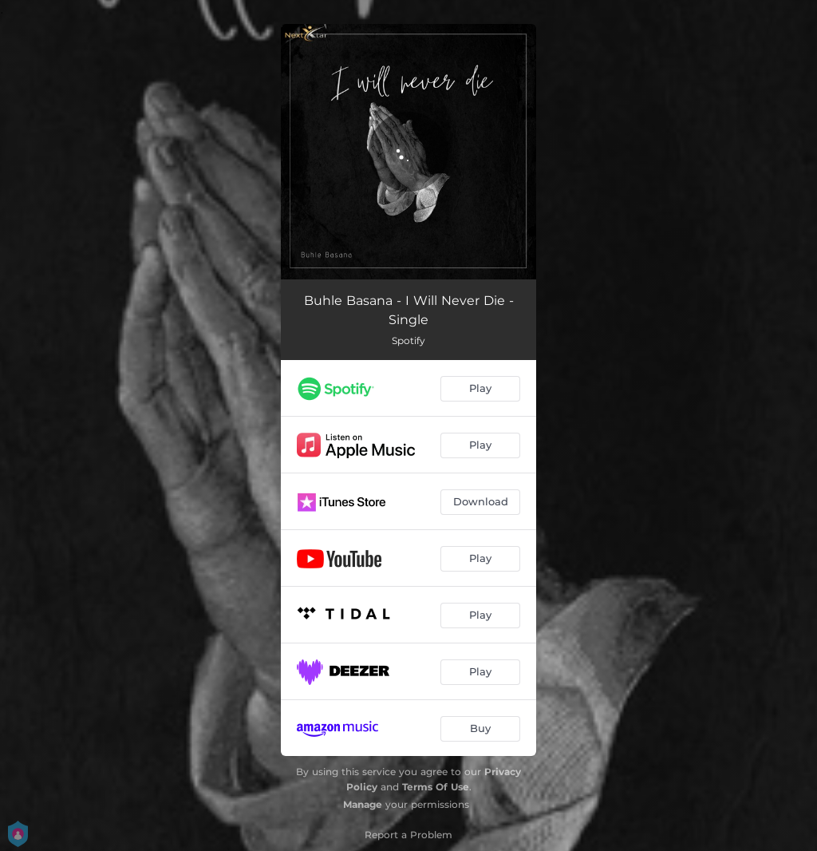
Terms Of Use (435, 787)
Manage (362, 804)
